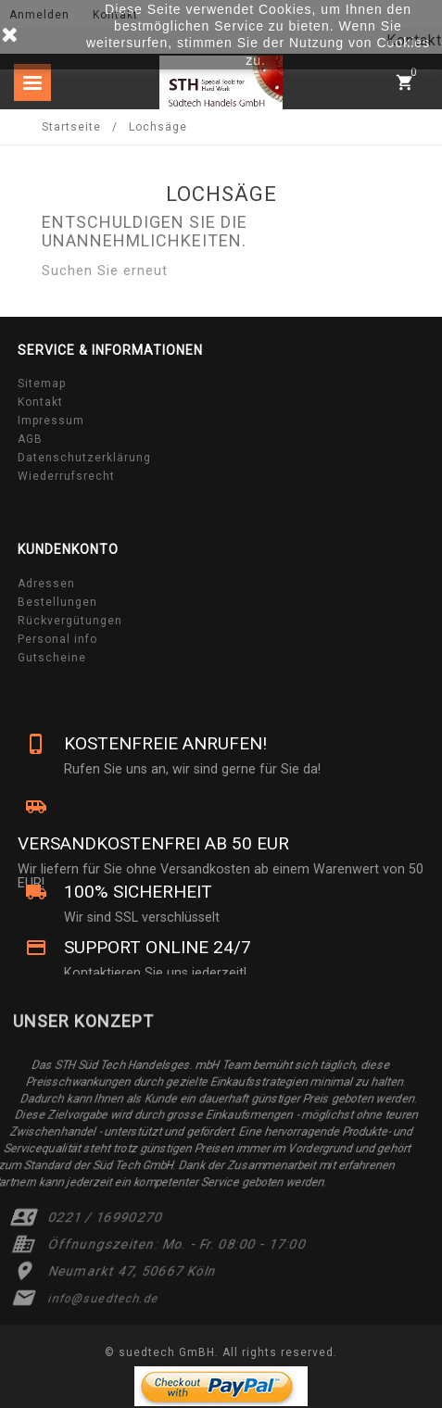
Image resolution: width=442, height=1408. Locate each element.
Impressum (51, 420)
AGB (30, 439)
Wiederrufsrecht (66, 476)
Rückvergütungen (70, 620)
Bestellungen (57, 602)
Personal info (57, 639)
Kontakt (40, 402)
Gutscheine (52, 657)
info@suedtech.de (104, 1298)
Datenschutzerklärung (84, 457)
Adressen (46, 583)
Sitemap (42, 383)
